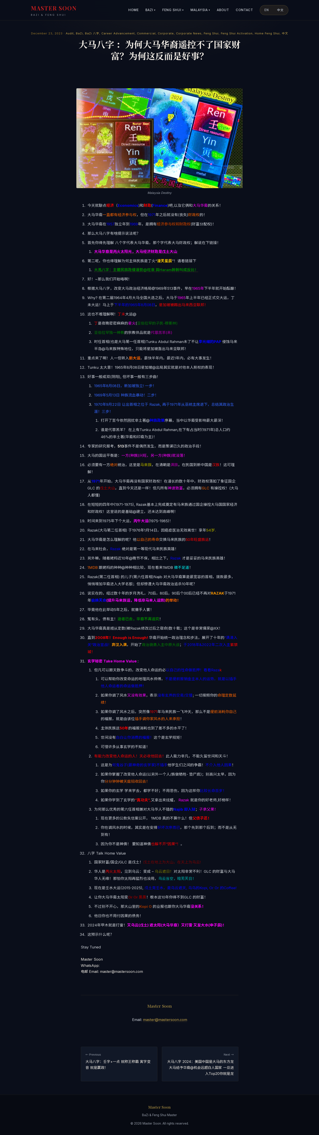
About (223, 10)
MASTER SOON (54, 10)
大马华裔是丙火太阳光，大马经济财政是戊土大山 (136, 251)
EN (266, 10)
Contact (244, 10)
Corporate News (189, 33)
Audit (70, 33)
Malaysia (200, 10)
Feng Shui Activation (237, 33)
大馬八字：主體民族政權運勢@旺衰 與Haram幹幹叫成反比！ (146, 270)
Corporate (166, 33)
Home (133, 10)
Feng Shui (173, 10)
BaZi (150, 10)
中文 (280, 10)
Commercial (146, 33)
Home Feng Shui (267, 33)
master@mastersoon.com (165, 1019)
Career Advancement (118, 33)
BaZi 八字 (92, 33)
